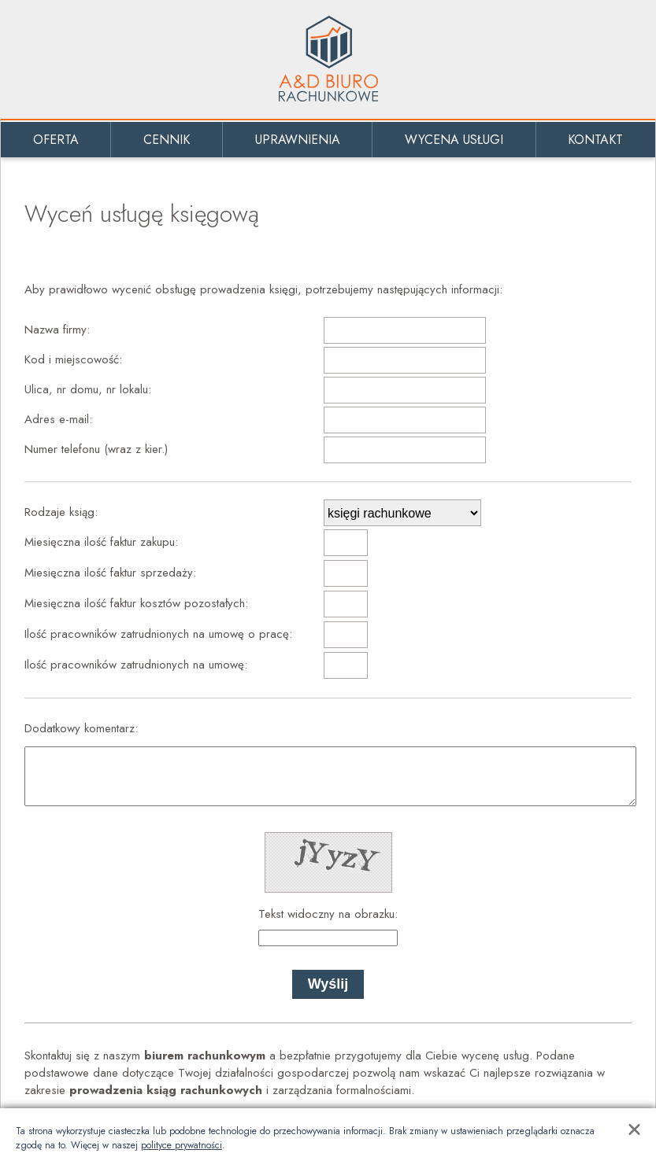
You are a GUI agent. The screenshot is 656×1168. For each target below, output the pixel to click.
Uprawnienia (297, 140)
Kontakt (595, 140)
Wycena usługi (454, 140)
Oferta (56, 140)
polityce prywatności (181, 1145)
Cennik (166, 140)
